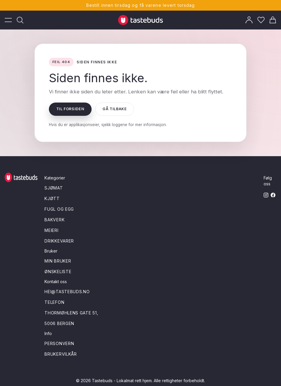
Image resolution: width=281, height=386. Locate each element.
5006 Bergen (59, 323)
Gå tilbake (115, 109)
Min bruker (57, 260)
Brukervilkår (60, 354)
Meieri (51, 230)
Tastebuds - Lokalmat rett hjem (122, 380)
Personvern (59, 343)
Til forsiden (70, 109)
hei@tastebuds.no (67, 291)
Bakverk (54, 219)
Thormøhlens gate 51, (71, 312)
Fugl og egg (59, 209)
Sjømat (53, 187)
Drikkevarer (59, 240)
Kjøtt (52, 198)
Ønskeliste (57, 271)
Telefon (54, 302)
